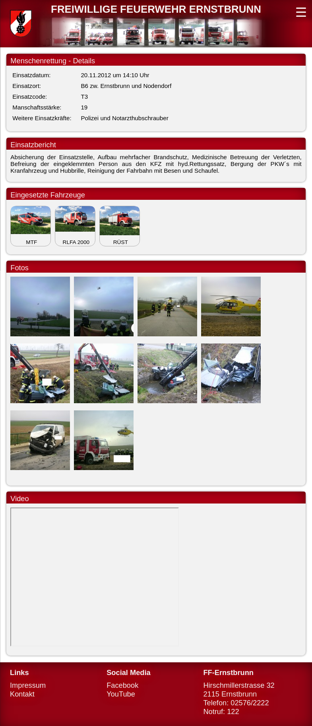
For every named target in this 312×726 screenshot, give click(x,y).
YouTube (121, 694)
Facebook (122, 685)
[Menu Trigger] (301, 11)
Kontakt (22, 694)
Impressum (28, 685)
